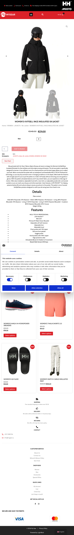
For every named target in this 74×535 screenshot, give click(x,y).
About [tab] (61, 251)
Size (19, 139)
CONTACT (37, 430)
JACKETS (17, 126)
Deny (14, 288)
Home (4, 126)
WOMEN (10, 126)
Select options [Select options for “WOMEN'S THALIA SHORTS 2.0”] (46, 333)
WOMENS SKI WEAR (40, 156)
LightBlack (41, 532)
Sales (20, 156)
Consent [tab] (13, 251)
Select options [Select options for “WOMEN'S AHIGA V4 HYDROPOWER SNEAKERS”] (10, 335)
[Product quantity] (5, 149)
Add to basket (19, 149)
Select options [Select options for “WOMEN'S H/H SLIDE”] (10, 389)
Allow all (60, 288)
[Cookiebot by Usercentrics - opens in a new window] (63, 245)
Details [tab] (37, 251)
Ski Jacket (25, 126)
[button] (31, 14)
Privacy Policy (43, 528)
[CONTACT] (37, 427)
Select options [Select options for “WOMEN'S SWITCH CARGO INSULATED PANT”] (46, 389)
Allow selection (37, 288)
